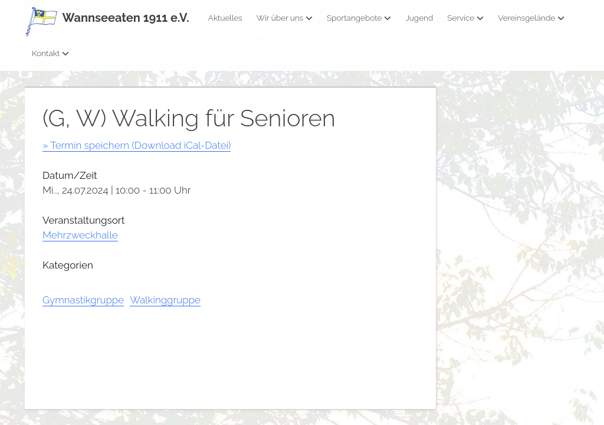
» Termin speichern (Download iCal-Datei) (136, 145)
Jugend (419, 17)
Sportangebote (359, 17)
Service (465, 17)
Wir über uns (285, 17)
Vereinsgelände (531, 17)
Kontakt (50, 53)
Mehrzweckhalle (80, 235)
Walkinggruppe (165, 300)
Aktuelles (225, 17)
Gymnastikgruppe (83, 300)
